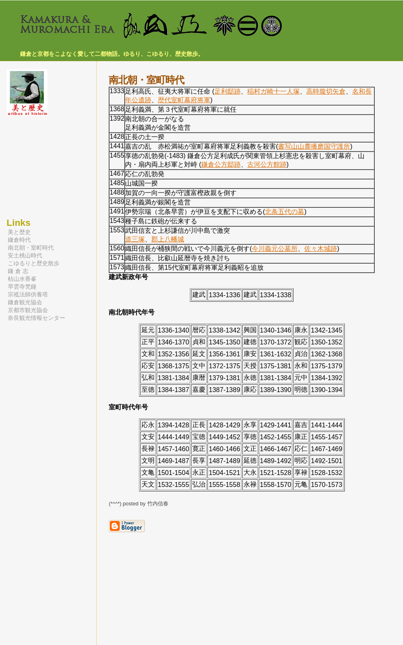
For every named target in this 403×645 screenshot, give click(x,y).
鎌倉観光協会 (25, 302)
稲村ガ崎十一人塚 (273, 91)
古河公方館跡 (267, 164)
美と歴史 (19, 232)
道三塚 (135, 239)
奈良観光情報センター (36, 317)
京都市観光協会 (28, 310)
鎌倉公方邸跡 (221, 164)
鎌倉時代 (19, 239)
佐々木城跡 (320, 248)
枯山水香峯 (22, 278)
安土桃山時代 (25, 255)
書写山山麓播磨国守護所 (314, 146)
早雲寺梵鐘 (22, 286)
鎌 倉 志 (18, 271)
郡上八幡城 (167, 239)
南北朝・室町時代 (31, 247)
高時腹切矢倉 (326, 91)
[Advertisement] (31, 166)
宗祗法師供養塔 (28, 294)
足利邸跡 (227, 91)
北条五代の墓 (284, 211)
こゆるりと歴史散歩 (33, 263)
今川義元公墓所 (275, 248)
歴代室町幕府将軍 (184, 99)
